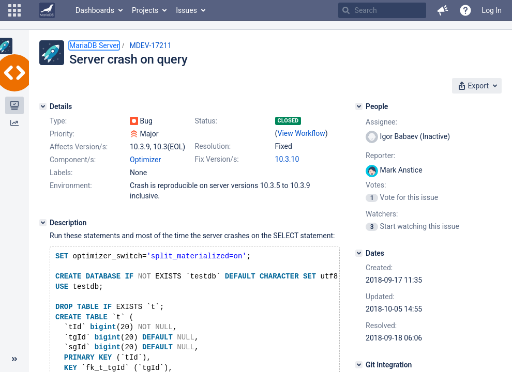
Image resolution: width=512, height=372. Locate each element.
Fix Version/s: (217, 159)
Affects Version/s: (79, 147)
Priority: (62, 134)
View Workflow (301, 133)
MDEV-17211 (150, 45)
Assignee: (381, 122)
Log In (492, 10)
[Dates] (359, 253)
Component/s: (73, 160)
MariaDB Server (94, 45)
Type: (58, 121)
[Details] (43, 106)
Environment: (71, 185)
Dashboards (95, 10)
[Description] (43, 222)
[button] (14, 10)
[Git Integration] (359, 364)
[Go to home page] (47, 10)
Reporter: (380, 155)
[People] (359, 106)
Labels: (61, 172)
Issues (186, 10)
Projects (145, 10)
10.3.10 (287, 159)
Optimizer (145, 160)
